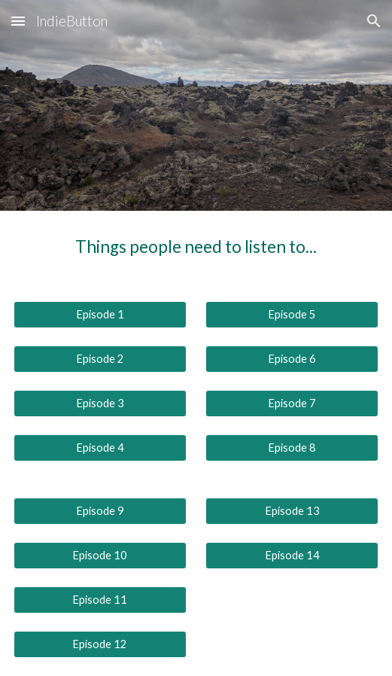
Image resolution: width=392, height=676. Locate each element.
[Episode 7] (292, 403)
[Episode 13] (292, 511)
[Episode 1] (100, 314)
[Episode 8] (292, 448)
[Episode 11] (100, 600)
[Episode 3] (100, 403)
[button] (18, 20)
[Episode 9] (100, 511)
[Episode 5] (292, 314)
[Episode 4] (100, 448)
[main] (196, 247)
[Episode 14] (292, 555)
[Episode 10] (100, 555)
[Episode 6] (292, 359)
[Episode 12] (100, 643)
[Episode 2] (100, 359)
